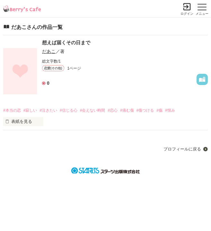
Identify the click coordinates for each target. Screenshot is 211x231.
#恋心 (113, 110)
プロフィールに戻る (182, 149)
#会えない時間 (92, 110)
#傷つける (145, 110)
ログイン (186, 13)
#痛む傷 (127, 110)
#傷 (159, 110)
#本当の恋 (12, 110)
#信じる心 (68, 110)
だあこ (49, 51)
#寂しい (30, 110)
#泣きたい (48, 110)
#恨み (170, 110)
